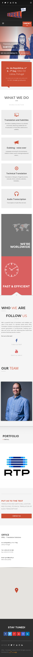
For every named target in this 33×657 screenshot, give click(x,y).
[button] (16, 590)
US (27, 24)
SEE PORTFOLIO (25, 53)
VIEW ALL (6, 439)
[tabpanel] (16, 42)
